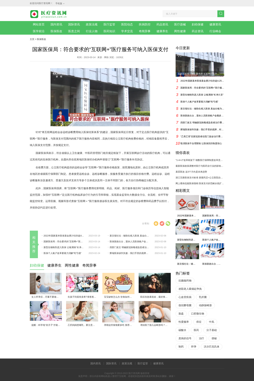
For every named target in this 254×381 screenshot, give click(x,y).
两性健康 (180, 31)
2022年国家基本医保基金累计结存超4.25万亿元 (64, 235)
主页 (32, 39)
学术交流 (127, 31)
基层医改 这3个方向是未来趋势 (191, 171)
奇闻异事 (144, 31)
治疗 (201, 338)
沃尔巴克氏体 (211, 346)
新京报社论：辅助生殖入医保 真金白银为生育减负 (130, 235)
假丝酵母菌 (185, 305)
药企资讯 (197, 31)
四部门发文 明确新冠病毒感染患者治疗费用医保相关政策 (130, 247)
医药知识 (109, 31)
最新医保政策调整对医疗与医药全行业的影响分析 (200, 166)
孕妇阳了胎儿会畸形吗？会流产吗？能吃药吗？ (155, 325)
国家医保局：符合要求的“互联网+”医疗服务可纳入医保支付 (64, 241)
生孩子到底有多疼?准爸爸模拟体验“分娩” (83, 297)
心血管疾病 (185, 297)
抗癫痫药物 (185, 280)
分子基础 (211, 330)
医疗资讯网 (134, 373)
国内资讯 (56, 24)
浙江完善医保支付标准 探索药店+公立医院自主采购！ (200, 177)
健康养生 (162, 31)
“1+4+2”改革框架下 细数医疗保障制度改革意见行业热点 (200, 160)
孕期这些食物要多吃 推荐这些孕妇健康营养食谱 (119, 325)
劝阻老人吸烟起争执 (190, 288)
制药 (181, 346)
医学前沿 (39, 31)
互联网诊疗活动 (138, 153)
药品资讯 (162, 24)
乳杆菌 (203, 297)
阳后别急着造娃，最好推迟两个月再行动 (155, 297)
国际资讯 (74, 24)
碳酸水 (182, 330)
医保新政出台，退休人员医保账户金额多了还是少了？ (130, 241)
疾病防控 (144, 24)
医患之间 (74, 31)
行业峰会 (215, 31)
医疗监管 (109, 24)
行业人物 (92, 31)
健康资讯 (215, 24)
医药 (196, 330)
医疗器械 (180, 24)
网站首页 (39, 24)
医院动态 (127, 24)
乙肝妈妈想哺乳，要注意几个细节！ (83, 325)
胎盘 (181, 313)
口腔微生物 (197, 313)
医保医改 (56, 31)
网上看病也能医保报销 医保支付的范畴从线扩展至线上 (200, 183)
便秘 (214, 338)
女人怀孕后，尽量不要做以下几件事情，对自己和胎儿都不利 (46, 297)
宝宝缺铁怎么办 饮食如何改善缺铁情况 (119, 297)
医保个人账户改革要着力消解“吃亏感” (62, 253)
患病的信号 (185, 338)
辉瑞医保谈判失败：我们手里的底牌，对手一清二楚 (130, 253)
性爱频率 (184, 321)
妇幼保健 (197, 24)
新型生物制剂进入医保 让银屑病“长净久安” (64, 247)
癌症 (199, 321)
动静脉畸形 (205, 305)
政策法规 (92, 24)
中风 (211, 321)
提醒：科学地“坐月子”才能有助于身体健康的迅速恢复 (46, 325)
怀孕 (193, 346)
